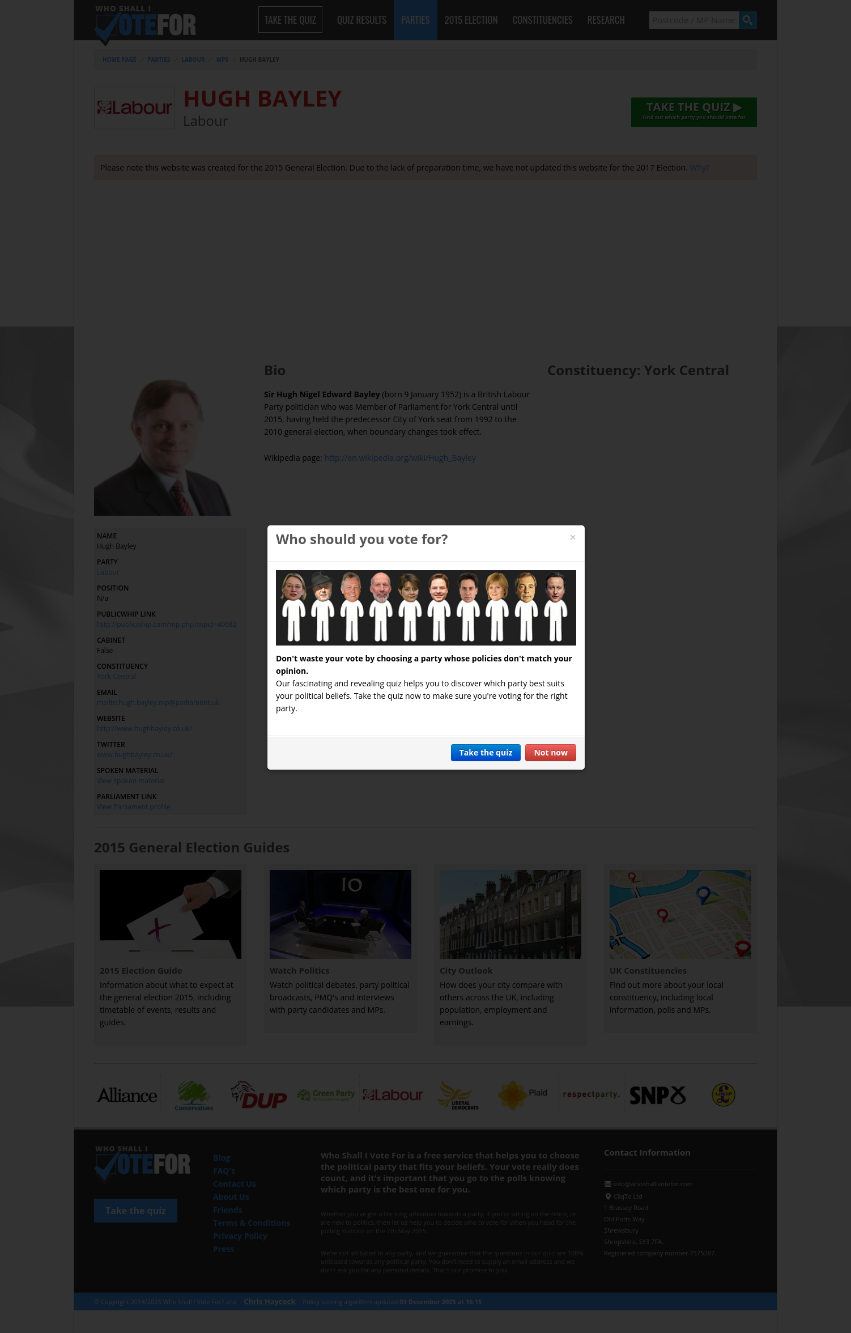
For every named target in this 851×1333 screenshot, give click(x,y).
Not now (551, 752)
